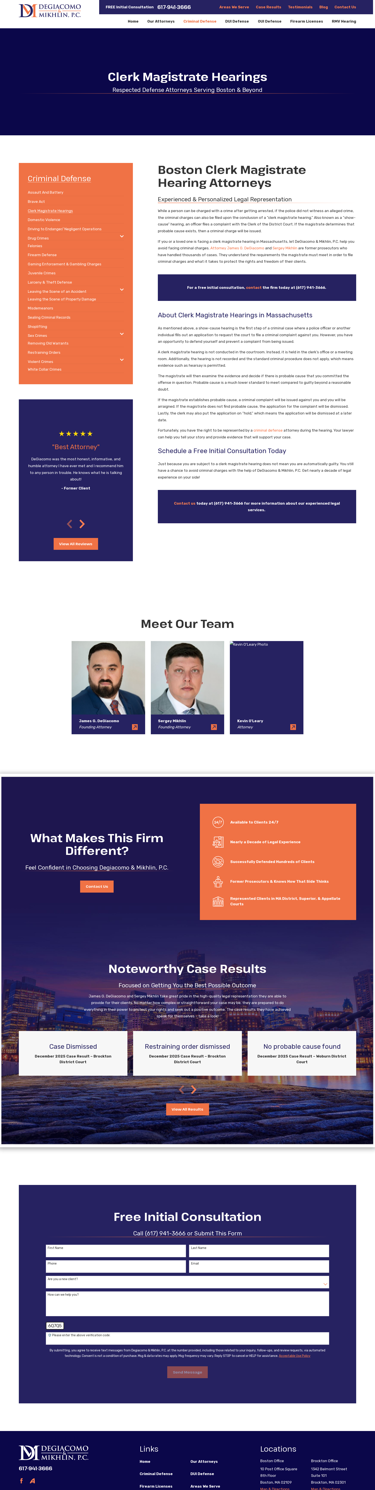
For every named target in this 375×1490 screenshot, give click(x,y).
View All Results (187, 1109)
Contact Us (345, 7)
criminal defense (268, 430)
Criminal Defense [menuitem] (200, 21)
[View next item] (82, 524)
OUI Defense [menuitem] (270, 21)
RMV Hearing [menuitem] (344, 21)
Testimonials (300, 7)
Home (145, 1461)
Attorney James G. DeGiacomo (237, 248)
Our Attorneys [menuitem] (161, 21)
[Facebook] (21, 1480)
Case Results (268, 7)
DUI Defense (202, 1474)
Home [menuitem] (133, 21)
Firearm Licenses (156, 1486)
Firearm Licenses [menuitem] (306, 21)
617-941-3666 (174, 7)
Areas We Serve (234, 7)
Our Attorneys (204, 1461)
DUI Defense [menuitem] (237, 21)
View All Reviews (75, 543)
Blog (323, 7)
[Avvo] (32, 1480)
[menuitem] (45, 190)
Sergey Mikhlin (285, 248)
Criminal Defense (156, 1474)
